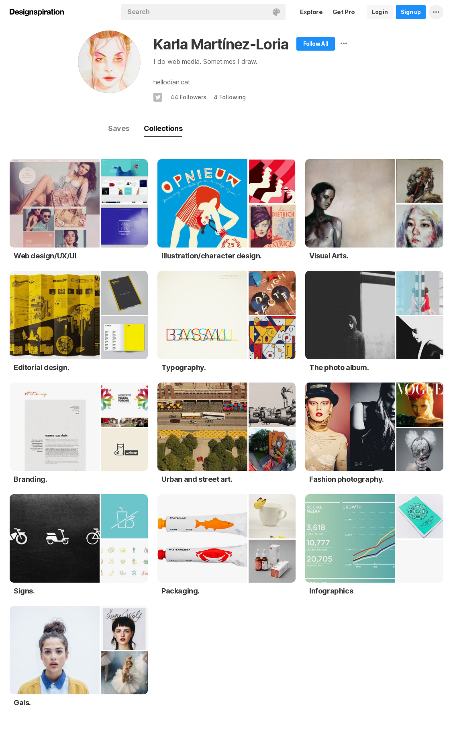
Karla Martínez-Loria (221, 44)
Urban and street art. (197, 479)
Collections (163, 128)
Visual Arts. (328, 256)
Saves (118, 128)
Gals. (22, 702)
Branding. (30, 479)
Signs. (24, 591)
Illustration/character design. (211, 256)
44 (188, 97)
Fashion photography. (346, 479)
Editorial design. (41, 367)
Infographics (331, 591)
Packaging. (180, 591)
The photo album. (339, 367)
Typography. (183, 367)
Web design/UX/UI (45, 256)
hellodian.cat (171, 82)
